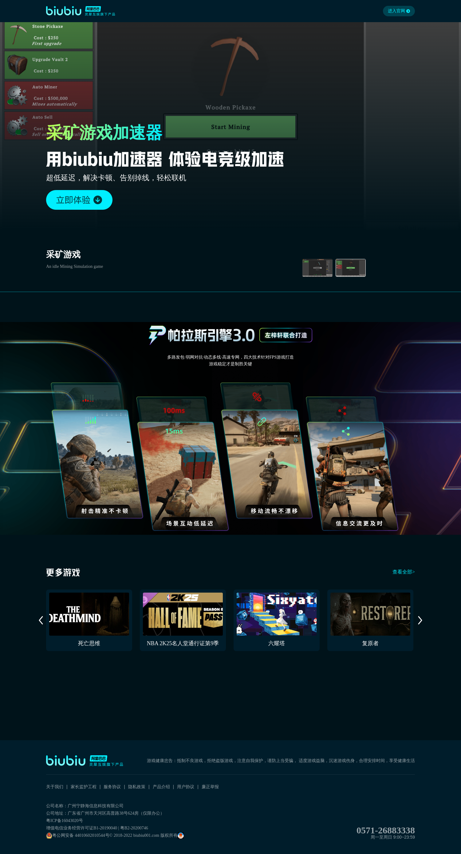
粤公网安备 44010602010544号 (77, 835)
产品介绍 (161, 786)
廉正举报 (210, 786)
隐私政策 (136, 786)
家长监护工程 (84, 786)
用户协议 (185, 786)
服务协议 (112, 786)
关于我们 (54, 786)
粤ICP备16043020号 (64, 820)
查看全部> (403, 571)
